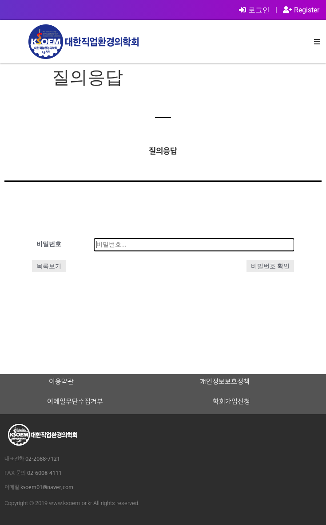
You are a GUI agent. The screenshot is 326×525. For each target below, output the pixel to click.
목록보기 (48, 266)
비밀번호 (48, 243)
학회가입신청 (231, 401)
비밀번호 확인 (270, 266)
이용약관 (61, 381)
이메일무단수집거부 (75, 401)
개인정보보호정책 (225, 381)
